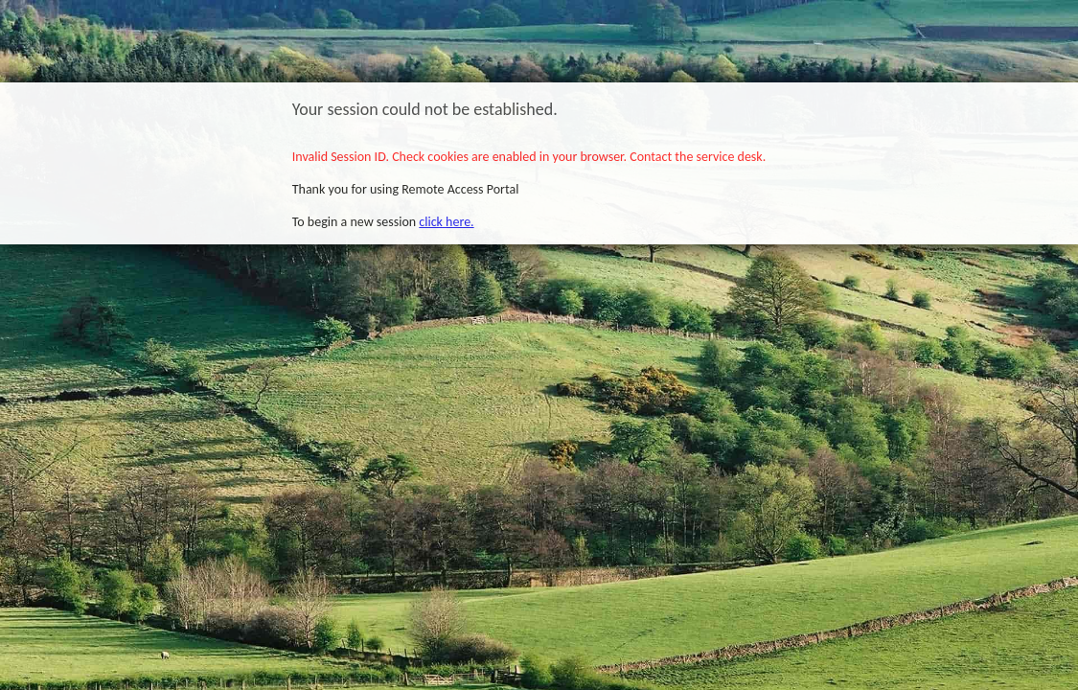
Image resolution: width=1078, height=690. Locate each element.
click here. (446, 222)
